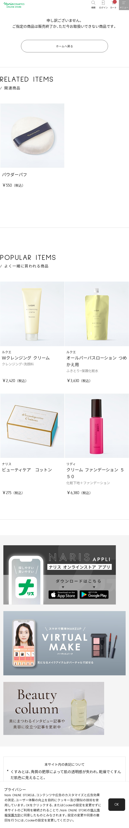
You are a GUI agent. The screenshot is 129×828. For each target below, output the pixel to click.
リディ (71, 468)
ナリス (6, 468)
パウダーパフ (14, 179)
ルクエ (6, 356)
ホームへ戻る (65, 48)
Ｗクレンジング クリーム (26, 362)
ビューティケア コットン (27, 474)
